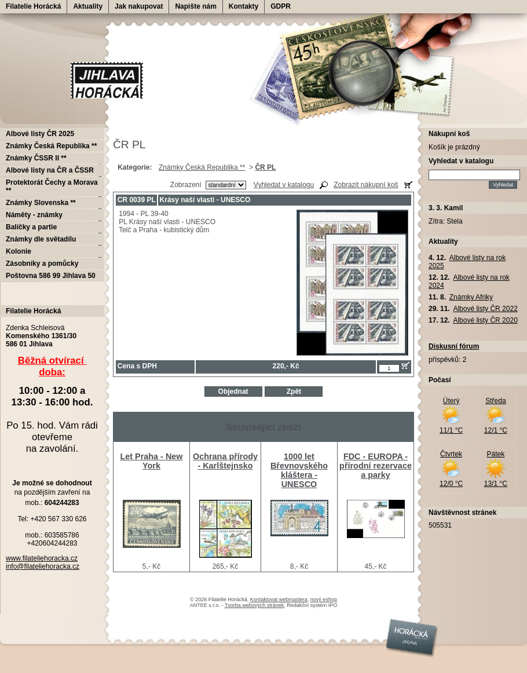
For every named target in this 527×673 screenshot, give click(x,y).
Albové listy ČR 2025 (40, 134)
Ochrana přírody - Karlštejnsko (225, 461)
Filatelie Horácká (33, 6)
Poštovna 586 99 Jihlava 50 (51, 276)
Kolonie (18, 251)
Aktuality (88, 6)
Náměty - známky (34, 215)
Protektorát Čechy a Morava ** (52, 186)
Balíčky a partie (31, 227)
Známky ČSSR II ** (36, 158)
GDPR (280, 6)
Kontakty (243, 6)
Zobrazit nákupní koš (366, 185)
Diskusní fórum (454, 346)
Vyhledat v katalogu (284, 185)
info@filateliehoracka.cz (42, 566)
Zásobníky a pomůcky (42, 263)
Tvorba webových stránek (254, 605)
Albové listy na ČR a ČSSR (50, 170)
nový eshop (323, 599)
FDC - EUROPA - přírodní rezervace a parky (375, 466)
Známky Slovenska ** (41, 203)
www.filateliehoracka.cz (42, 558)
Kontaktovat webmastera (279, 599)
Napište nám (195, 6)
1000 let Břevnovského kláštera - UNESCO (299, 470)
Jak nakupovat (139, 6)
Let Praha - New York (151, 461)
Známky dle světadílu (41, 239)
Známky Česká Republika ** (202, 167)
